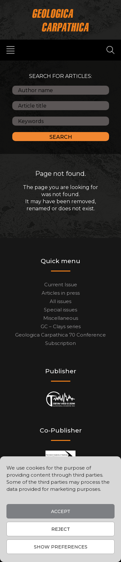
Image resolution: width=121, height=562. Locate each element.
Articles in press (61, 293)
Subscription (60, 343)
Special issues (60, 310)
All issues (60, 301)
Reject (60, 529)
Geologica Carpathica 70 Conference (60, 335)
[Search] (110, 49)
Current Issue (60, 284)
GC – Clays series (61, 326)
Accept (60, 511)
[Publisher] (60, 399)
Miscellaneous (60, 318)
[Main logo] (60, 20)
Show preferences (60, 547)
